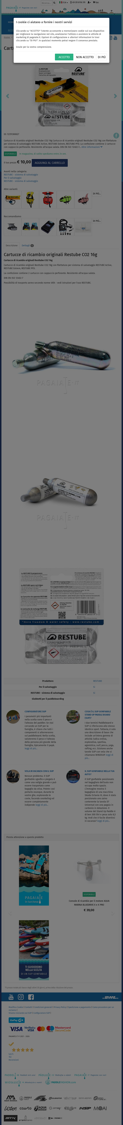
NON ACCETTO (85, 57)
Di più (102, 57)
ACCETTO (64, 57)
